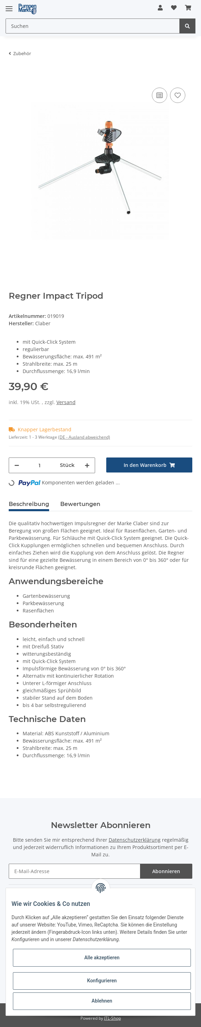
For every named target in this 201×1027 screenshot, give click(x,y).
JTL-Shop (112, 1018)
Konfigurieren (102, 980)
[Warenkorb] (188, 8)
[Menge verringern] (16, 465)
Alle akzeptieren (101, 957)
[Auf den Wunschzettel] (177, 95)
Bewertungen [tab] (80, 504)
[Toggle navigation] (9, 5)
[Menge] (39, 465)
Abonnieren (166, 871)
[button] (160, 8)
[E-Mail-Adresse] (75, 871)
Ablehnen (102, 1001)
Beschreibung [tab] (29, 504)
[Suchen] (93, 26)
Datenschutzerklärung (135, 839)
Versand (66, 402)
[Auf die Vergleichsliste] (159, 95)
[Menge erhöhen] (87, 465)
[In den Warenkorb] (14, 75)
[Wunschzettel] (174, 8)
